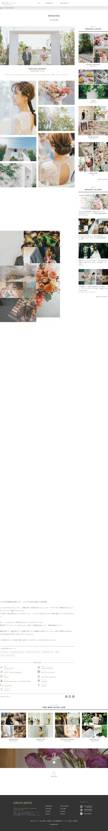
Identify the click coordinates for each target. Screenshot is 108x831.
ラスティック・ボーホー (34, 74)
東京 (53, 74)
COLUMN (48, 808)
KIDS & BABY (65, 3)
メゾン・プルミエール (62, 74)
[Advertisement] (54, 785)
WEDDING (50, 3)
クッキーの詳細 (67, 820)
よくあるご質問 (41, 820)
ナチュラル (9, 74)
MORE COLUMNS (102, 296)
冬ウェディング (46, 74)
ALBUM (54, 20)
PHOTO (47, 814)
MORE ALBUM (103, 179)
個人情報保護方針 (57, 820)
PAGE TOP (54, 774)
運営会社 (75, 820)
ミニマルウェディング (20, 74)
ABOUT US (33, 820)
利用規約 (49, 820)
